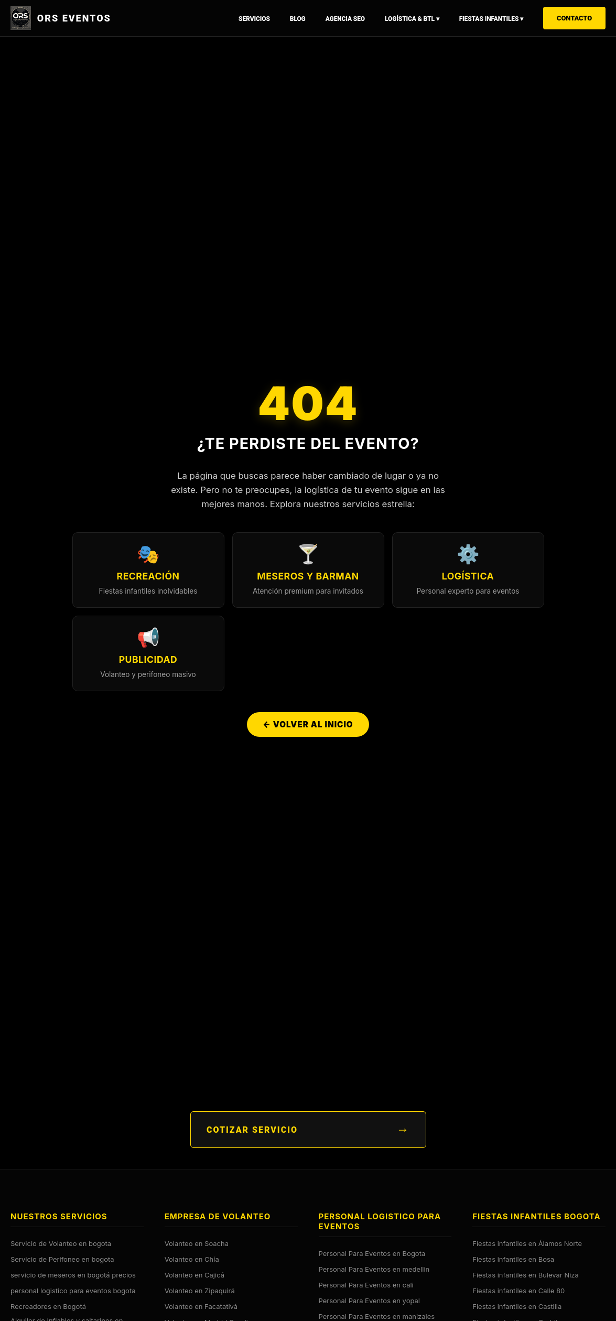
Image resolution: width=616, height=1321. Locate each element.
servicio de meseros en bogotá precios (73, 1275)
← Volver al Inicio (308, 726)
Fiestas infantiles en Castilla (516, 1306)
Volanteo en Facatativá (201, 1306)
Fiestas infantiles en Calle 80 (518, 1290)
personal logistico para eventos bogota (73, 1290)
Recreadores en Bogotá (48, 1306)
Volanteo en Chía (192, 1259)
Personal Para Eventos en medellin (374, 1269)
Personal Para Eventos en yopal (369, 1300)
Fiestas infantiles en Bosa (513, 1259)
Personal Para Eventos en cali (366, 1285)
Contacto (574, 18)
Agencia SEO (345, 19)
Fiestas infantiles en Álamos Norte (527, 1243)
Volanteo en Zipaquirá (200, 1290)
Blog (298, 19)
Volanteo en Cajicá (194, 1275)
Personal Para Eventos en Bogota (372, 1253)
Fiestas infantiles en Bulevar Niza (525, 1275)
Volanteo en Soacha (197, 1243)
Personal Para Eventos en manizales (377, 1316)
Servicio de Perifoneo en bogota (62, 1259)
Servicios (254, 19)
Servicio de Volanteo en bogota (60, 1243)
